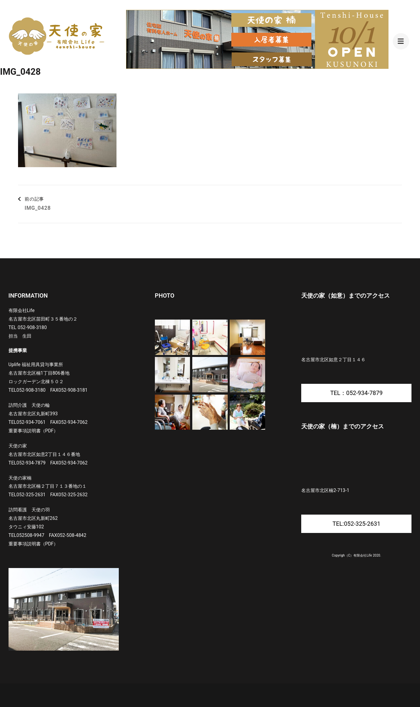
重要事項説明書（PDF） (33, 430)
